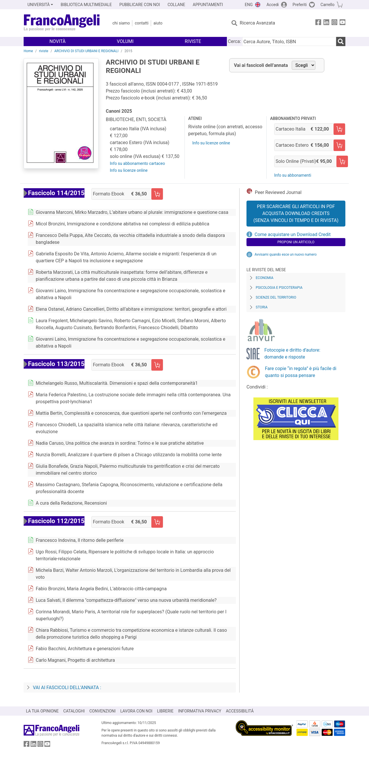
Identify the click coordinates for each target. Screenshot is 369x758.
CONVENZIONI (102, 711)
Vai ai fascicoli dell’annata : (67, 687)
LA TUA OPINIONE (42, 711)
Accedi (272, 4)
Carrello (327, 4)
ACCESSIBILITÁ (240, 711)
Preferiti (300, 4)
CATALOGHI (74, 711)
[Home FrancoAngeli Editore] (62, 23)
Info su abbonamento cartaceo (137, 163)
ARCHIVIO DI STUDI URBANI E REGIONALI (86, 51)
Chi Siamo (121, 23)
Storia (262, 307)
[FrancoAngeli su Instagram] (334, 23)
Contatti (141, 23)
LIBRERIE (165, 711)
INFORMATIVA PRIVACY (199, 711)
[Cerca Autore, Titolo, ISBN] (289, 41)
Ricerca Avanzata (257, 23)
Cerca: (234, 41)
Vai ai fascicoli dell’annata (261, 65)
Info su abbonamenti (292, 175)
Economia (264, 278)
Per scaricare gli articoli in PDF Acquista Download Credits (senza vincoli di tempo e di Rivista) (295, 213)
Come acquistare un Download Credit (293, 234)
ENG (249, 4)
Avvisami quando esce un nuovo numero (286, 254)
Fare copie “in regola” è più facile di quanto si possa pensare (300, 372)
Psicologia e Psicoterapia (279, 288)
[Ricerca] (340, 41)
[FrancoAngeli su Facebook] (318, 23)
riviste (43, 51)
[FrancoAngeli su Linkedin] (326, 23)
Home (28, 51)
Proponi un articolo (296, 242)
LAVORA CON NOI (136, 711)
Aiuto (157, 23)
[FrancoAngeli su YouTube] (342, 23)
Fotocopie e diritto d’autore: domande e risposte (292, 353)
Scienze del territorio (276, 297)
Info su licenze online (129, 170)
